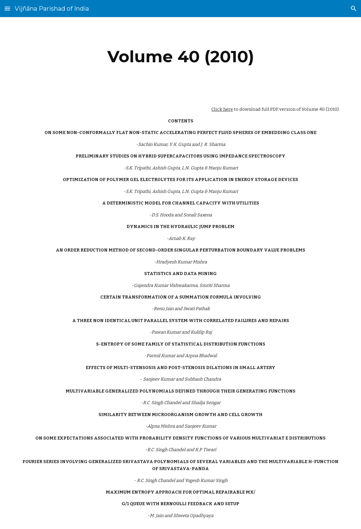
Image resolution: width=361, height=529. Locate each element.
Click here (222, 109)
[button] (7, 8)
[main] (180, 57)
